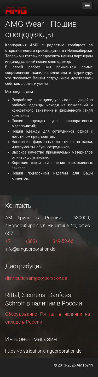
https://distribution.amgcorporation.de (43, 351)
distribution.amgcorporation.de (36, 278)
